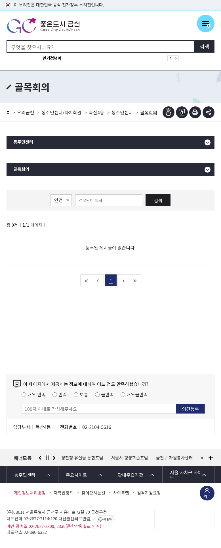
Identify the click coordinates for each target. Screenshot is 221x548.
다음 (54, 457)
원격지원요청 (149, 492)
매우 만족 (37, 394)
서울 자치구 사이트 (186, 475)
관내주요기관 (130, 474)
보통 (84, 394)
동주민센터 (122, 112)
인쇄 (195, 112)
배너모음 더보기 (211, 458)
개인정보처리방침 (30, 492)
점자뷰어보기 (168, 112)
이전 (40, 457)
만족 (62, 394)
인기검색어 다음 (176, 58)
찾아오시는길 (93, 492)
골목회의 (21, 169)
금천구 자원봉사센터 (174, 457)
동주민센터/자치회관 (61, 112)
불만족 (107, 394)
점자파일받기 (182, 112)
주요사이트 (76, 474)
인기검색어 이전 (170, 58)
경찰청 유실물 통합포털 (82, 457)
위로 (207, 497)
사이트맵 (121, 492)
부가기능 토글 (208, 112)
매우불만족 (137, 394)
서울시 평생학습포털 (129, 457)
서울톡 (107, 519)
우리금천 (25, 112)
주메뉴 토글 (205, 23)
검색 (158, 200)
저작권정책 (63, 492)
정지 (47, 457)
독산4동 (96, 112)
